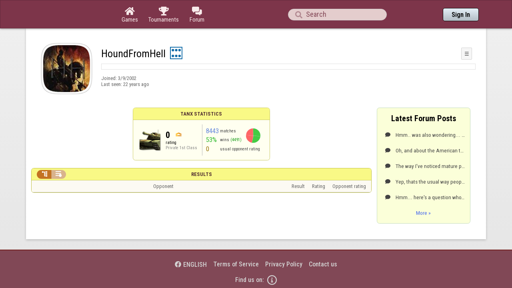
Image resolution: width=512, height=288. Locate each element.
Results (201, 152)
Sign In (461, 14)
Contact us (323, 242)
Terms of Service (236, 242)
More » (423, 191)
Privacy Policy (283, 242)
